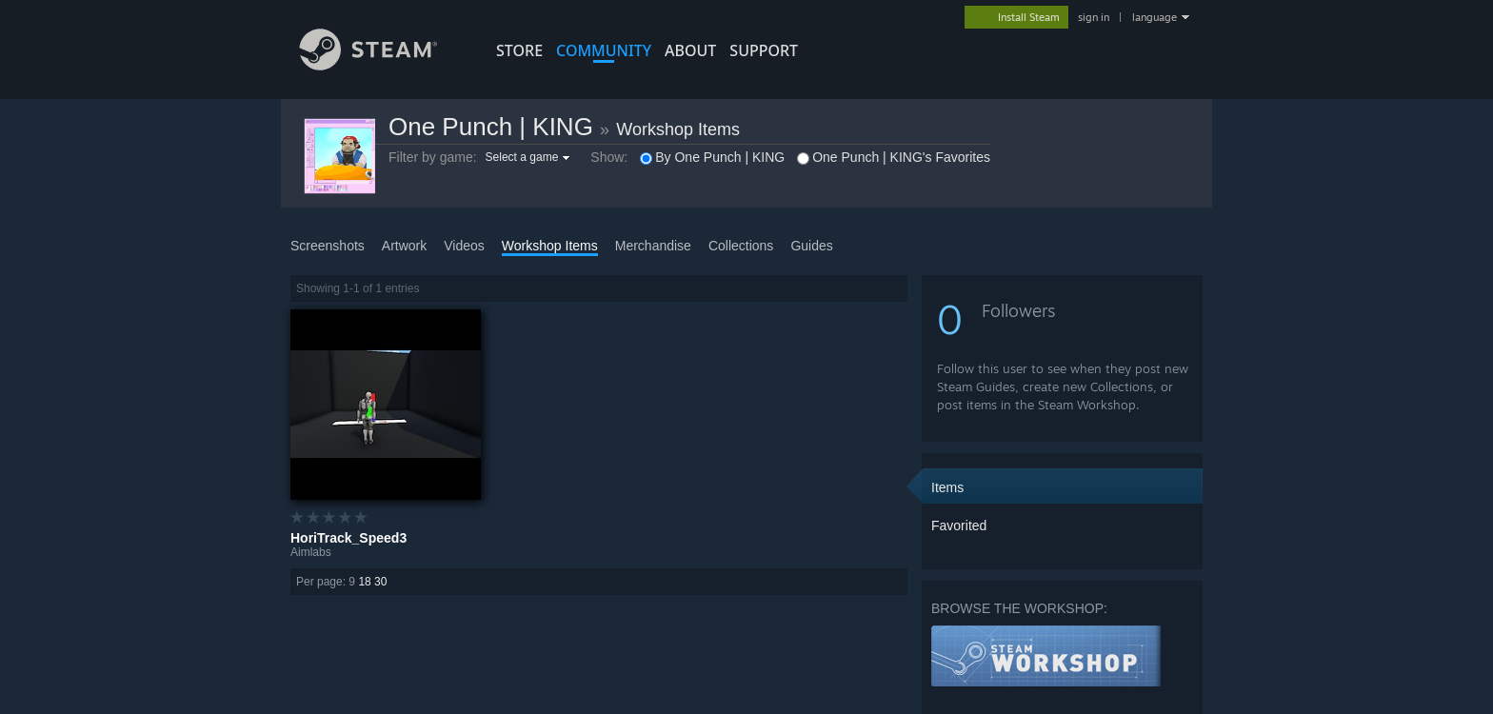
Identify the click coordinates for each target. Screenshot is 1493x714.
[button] (530, 157)
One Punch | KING (490, 126)
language (1154, 17)
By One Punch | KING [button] (712, 157)
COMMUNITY (603, 50)
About (690, 50)
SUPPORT (763, 50)
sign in (1093, 17)
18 (364, 581)
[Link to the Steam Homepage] (383, 65)
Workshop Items (678, 129)
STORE (519, 50)
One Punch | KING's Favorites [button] (893, 157)
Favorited (958, 525)
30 (380, 581)
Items (947, 487)
